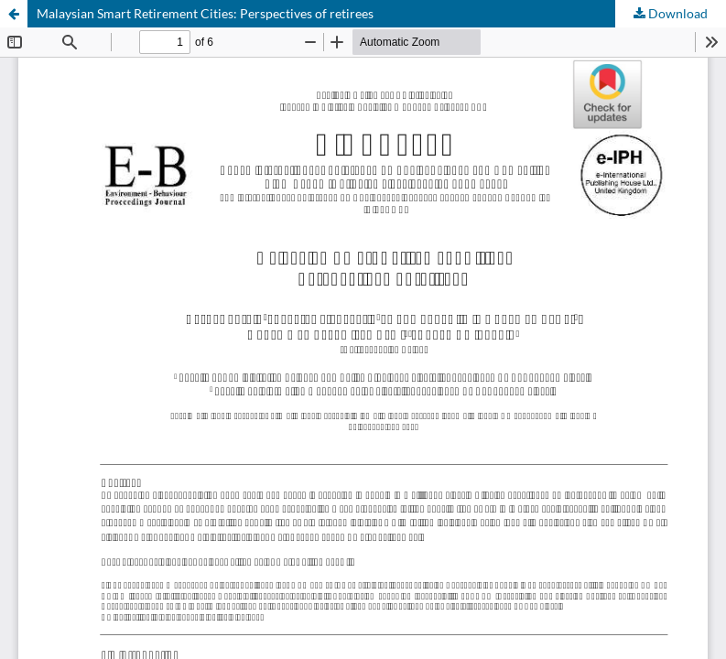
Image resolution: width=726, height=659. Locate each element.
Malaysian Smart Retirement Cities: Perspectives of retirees (205, 13)
